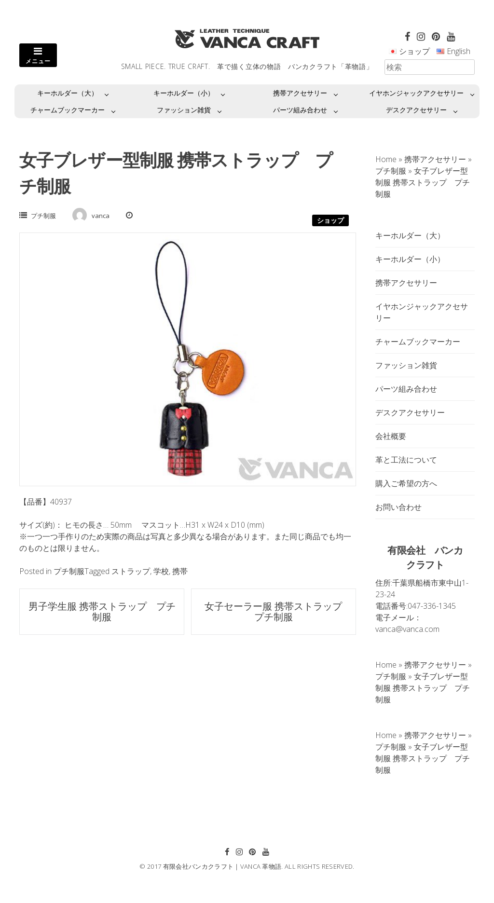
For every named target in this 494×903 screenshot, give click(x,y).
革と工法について (406, 459)
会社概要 (390, 436)
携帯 (180, 571)
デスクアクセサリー (416, 109)
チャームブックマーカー (67, 109)
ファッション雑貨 (184, 109)
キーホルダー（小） (183, 92)
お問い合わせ (398, 507)
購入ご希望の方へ (406, 483)
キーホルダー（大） (67, 92)
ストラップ (130, 571)
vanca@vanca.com (407, 629)
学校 (161, 571)
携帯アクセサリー (300, 92)
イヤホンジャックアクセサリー (416, 92)
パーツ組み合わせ (300, 109)
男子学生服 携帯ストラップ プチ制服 (102, 611)
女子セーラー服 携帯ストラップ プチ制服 (278, 611)
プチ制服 (43, 215)
